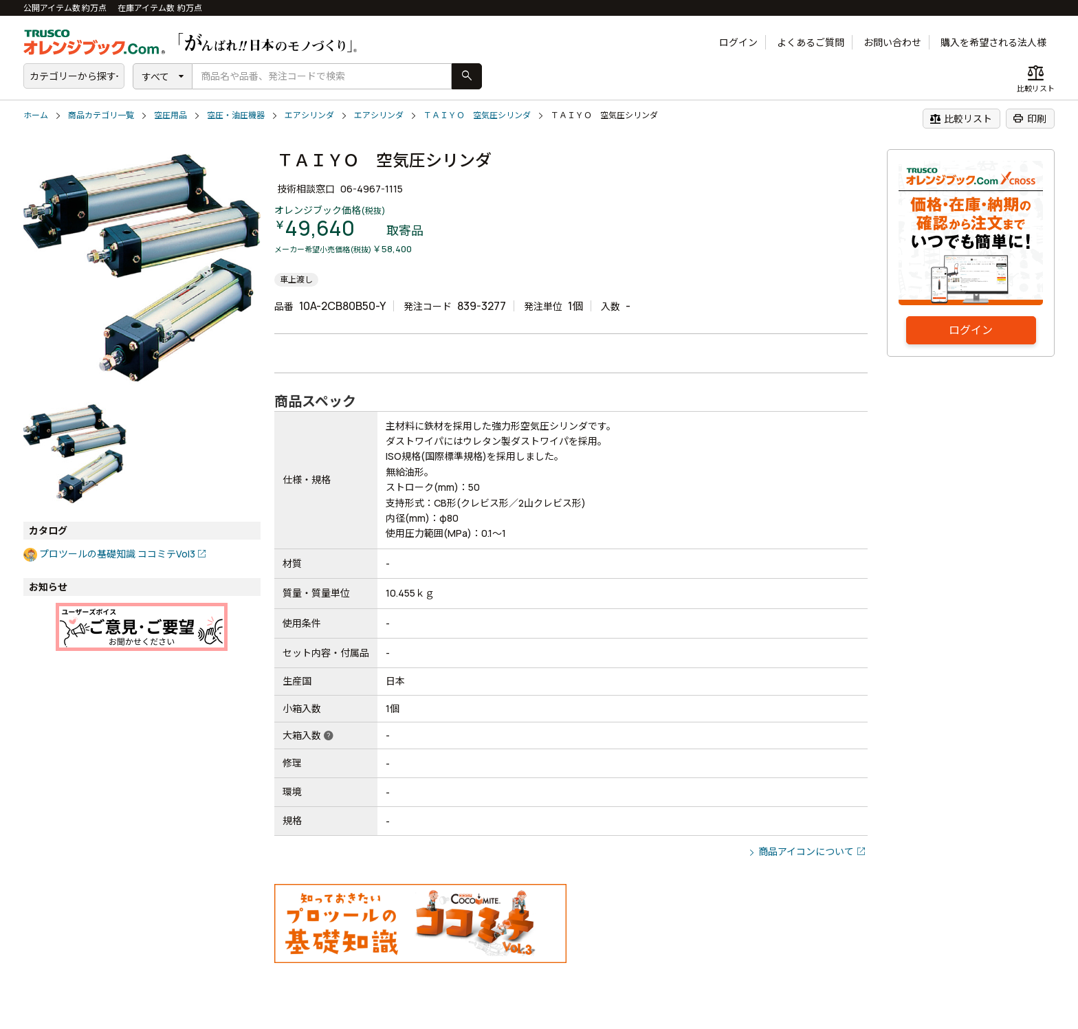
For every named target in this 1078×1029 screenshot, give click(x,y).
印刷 (1029, 118)
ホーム (35, 115)
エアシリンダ (309, 115)
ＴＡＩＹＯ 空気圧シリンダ (477, 115)
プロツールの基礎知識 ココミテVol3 (117, 553)
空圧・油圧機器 (236, 115)
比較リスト (961, 118)
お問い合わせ (892, 42)
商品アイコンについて (806, 851)
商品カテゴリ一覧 (101, 115)
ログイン (738, 42)
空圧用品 (170, 115)
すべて (155, 76)
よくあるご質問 (810, 42)
